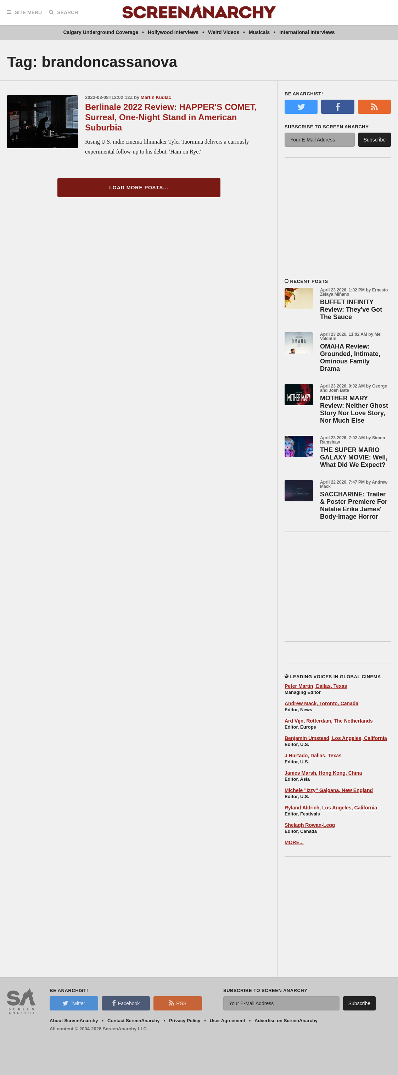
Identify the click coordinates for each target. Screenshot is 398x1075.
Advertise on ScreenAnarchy (286, 1020)
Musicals (259, 32)
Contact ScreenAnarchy (133, 1020)
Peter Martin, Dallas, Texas (316, 686)
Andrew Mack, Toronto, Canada (321, 703)
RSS (177, 1003)
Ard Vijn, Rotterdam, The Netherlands (329, 721)
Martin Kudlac (156, 97)
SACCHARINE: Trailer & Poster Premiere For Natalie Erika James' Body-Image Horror (353, 505)
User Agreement (227, 1020)
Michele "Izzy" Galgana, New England (329, 790)
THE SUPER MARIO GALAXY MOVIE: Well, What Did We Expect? (353, 457)
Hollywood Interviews (173, 32)
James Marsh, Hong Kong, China (323, 773)
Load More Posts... (138, 187)
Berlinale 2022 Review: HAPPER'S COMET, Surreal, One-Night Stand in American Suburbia (171, 117)
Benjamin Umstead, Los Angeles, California (336, 738)
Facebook (126, 1003)
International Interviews (307, 32)
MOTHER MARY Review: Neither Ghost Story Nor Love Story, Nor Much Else (354, 409)
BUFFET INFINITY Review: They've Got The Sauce (351, 310)
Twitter (73, 1003)
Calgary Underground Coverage (100, 32)
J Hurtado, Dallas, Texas (313, 755)
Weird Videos (223, 32)
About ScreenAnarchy (74, 1020)
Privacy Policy (184, 1020)
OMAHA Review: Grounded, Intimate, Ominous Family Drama (350, 357)
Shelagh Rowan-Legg (310, 825)
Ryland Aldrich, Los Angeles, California (331, 808)
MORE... (294, 842)
